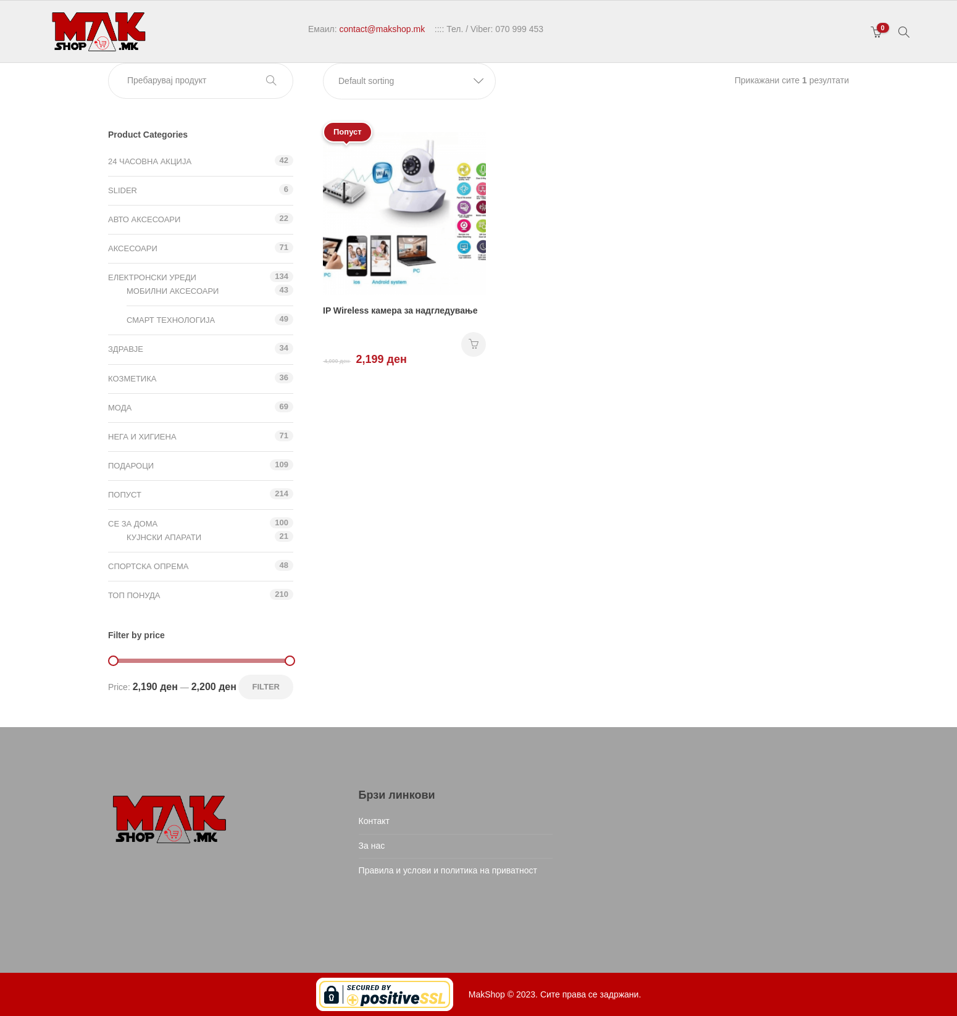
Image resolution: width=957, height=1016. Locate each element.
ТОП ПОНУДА (134, 595)
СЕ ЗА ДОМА (132, 523)
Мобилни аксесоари (173, 291)
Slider (122, 190)
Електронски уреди (152, 277)
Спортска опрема (148, 566)
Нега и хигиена (142, 436)
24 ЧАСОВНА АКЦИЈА (149, 161)
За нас (372, 846)
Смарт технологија (171, 320)
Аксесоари (132, 248)
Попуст (124, 494)
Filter (266, 686)
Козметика (132, 378)
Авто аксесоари (144, 219)
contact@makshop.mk (382, 29)
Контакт (374, 821)
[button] (409, 81)
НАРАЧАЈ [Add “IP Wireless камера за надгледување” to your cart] (473, 344)
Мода (120, 407)
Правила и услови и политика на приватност (448, 870)
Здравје (125, 349)
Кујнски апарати (164, 537)
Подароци (131, 465)
